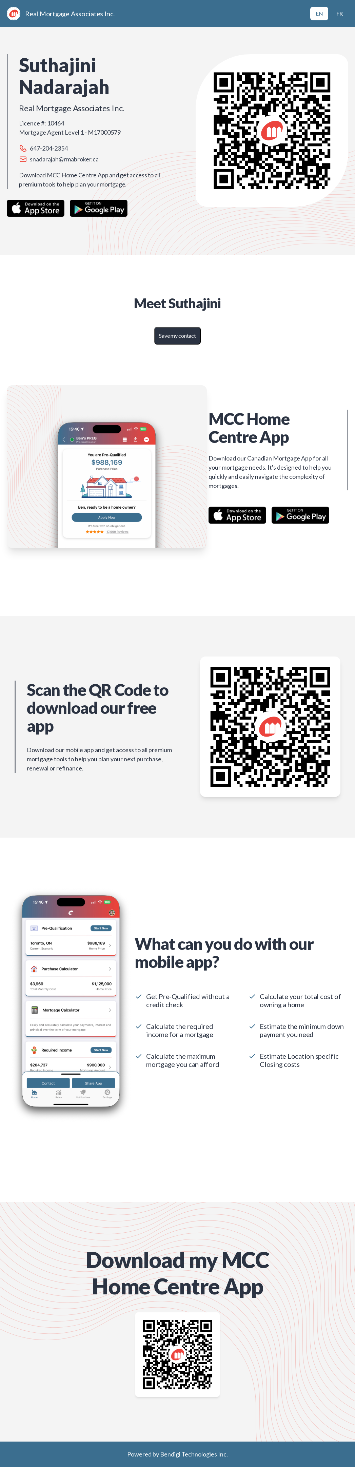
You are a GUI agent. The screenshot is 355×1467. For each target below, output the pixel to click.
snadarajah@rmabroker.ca (64, 159)
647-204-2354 (49, 148)
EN (319, 13)
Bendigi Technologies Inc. (194, 1454)
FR (339, 13)
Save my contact (177, 335)
